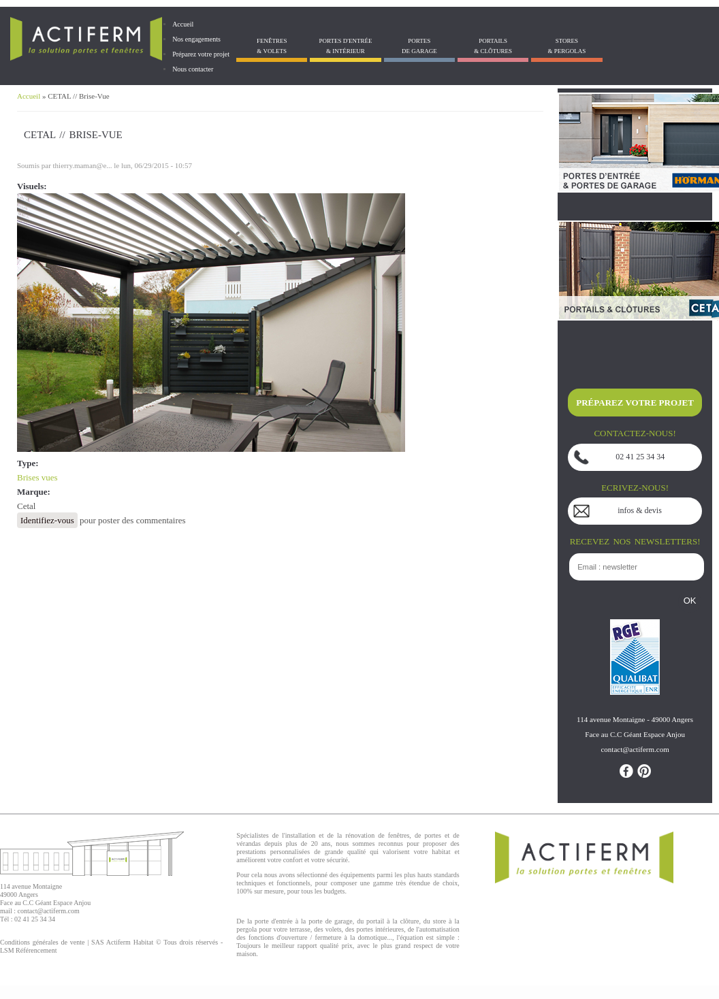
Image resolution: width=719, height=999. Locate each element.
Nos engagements (196, 39)
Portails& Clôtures (493, 45)
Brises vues (37, 477)
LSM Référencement (28, 950)
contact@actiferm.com (49, 911)
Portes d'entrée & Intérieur (345, 45)
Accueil (182, 24)
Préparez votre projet (200, 54)
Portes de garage (419, 45)
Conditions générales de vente (42, 942)
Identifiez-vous (47, 520)
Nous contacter (192, 69)
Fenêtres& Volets (272, 45)
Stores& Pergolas (567, 45)
